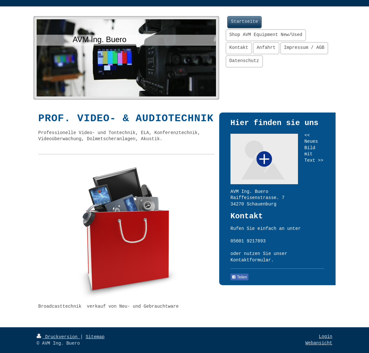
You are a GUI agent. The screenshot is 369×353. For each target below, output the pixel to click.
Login (325, 336)
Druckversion (58, 336)
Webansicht (318, 343)
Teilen (239, 277)
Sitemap (95, 336)
